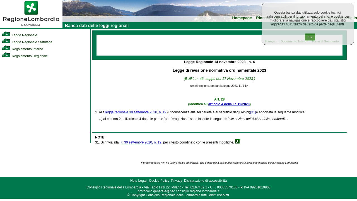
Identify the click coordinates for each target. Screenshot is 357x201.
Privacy (176, 181)
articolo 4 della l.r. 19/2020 (229, 104)
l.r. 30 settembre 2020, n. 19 (140, 142)
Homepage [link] (242, 18)
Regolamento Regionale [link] (25, 56)
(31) (253, 112)
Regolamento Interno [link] (22, 49)
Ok (310, 37)
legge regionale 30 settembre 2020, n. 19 (136, 112)
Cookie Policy (159, 181)
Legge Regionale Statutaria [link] (27, 42)
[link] (31, 27)
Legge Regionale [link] (19, 35)
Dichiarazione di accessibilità (205, 181)
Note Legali (138, 181)
